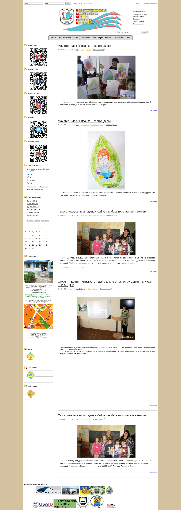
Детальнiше (153, 110)
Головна (53, 38)
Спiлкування (119, 38)
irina (77, 50)
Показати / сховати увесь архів (38, 221)
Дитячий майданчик (96, 125)
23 (33, 245)
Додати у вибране (139, 11)
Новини (88, 50)
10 (36, 238)
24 (36, 245)
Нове (76, 38)
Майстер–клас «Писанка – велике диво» (84, 45)
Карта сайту (137, 19)
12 (43, 238)
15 (29, 241)
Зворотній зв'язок (138, 16)
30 (33, 248)
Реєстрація (78, 3)
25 (39, 245)
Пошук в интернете (139, 21)
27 (46, 245)
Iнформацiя (85, 38)
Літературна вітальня (102, 38)
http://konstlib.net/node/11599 (72, 267)
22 (29, 245)
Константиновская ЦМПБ (33, 484)
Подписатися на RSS (140, 14)
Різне (129, 38)
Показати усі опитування (35, 189)
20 (46, 241)
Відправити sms (138, 24)
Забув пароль (87, 3)
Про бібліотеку (65, 38)
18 (39, 241)
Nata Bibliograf (80, 289)
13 (46, 238)
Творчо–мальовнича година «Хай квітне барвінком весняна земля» (102, 211)
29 (29, 248)
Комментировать (98, 50)
